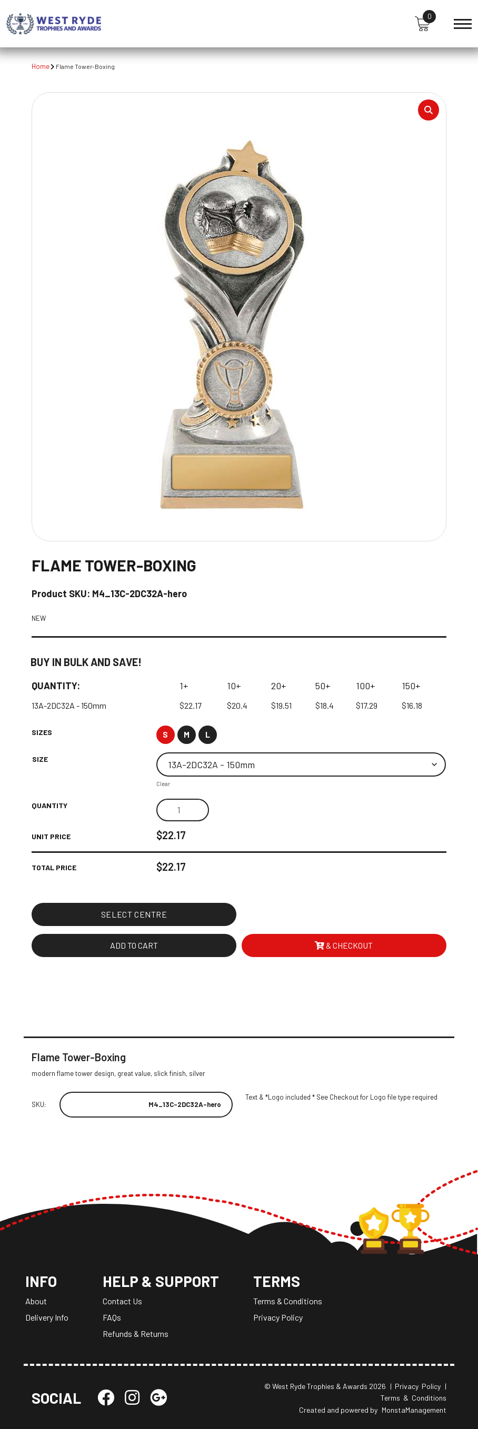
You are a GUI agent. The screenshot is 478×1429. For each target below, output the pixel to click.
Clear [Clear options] (163, 784)
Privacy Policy (278, 1317)
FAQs (112, 1317)
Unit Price (51, 836)
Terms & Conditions (287, 1301)
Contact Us (122, 1301)
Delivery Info (46, 1317)
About (36, 1301)
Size (40, 759)
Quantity (49, 805)
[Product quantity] (182, 810)
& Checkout (344, 945)
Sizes (42, 732)
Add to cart (134, 945)
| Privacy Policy (415, 1386)
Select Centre (134, 914)
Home (40, 66)
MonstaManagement (414, 1409)
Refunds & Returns (135, 1334)
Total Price (54, 867)
